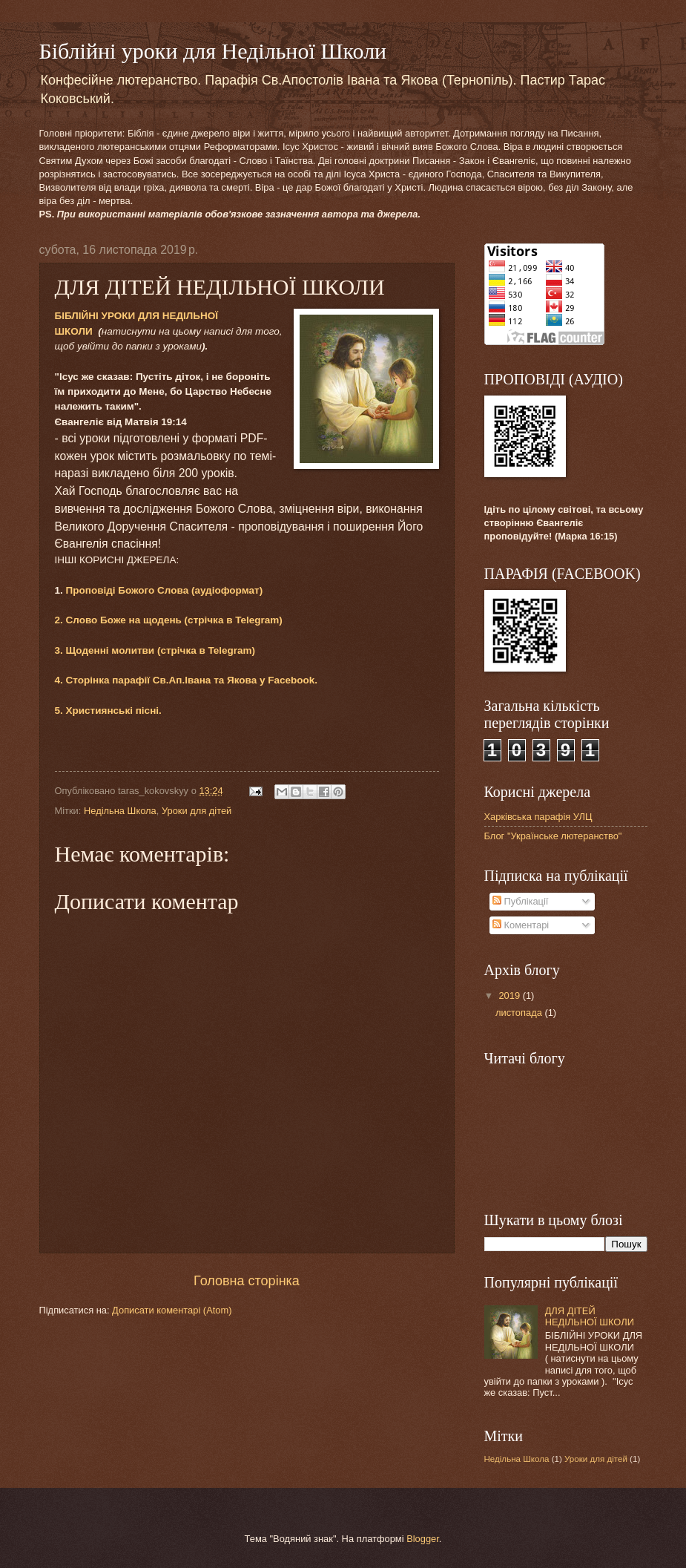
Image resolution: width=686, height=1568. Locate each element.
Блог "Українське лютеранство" (553, 836)
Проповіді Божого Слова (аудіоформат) (164, 590)
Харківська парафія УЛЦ (538, 816)
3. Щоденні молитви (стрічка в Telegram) (155, 650)
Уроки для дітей (196, 810)
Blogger (422, 1538)
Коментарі (520, 925)
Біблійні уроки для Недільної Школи (213, 51)
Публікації (520, 901)
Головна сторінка (247, 1280)
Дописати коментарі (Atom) (171, 1310)
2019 (510, 995)
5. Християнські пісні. (108, 710)
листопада (519, 1012)
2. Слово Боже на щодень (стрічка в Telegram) (169, 620)
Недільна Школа (120, 810)
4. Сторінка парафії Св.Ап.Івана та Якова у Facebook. (186, 680)
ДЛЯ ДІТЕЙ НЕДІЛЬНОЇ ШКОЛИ (589, 1316)
